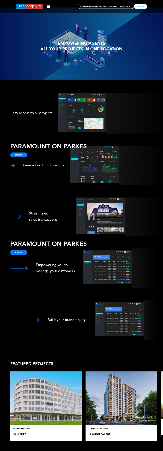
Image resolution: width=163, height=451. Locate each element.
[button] (105, 7)
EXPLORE (18, 252)
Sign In (140, 6)
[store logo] (29, 6)
